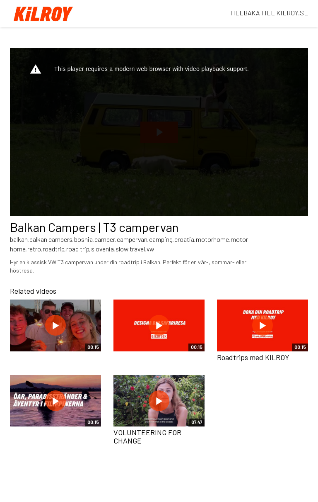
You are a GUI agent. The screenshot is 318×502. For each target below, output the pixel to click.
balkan (19, 239)
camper (104, 239)
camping (161, 239)
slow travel (130, 249)
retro (34, 249)
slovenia (102, 249)
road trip (77, 249)
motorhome (212, 239)
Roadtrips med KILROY (253, 357)
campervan (132, 239)
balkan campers (50, 239)
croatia (184, 239)
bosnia (83, 239)
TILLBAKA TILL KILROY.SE (268, 13)
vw (150, 249)
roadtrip (54, 249)
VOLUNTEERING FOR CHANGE (147, 436)
